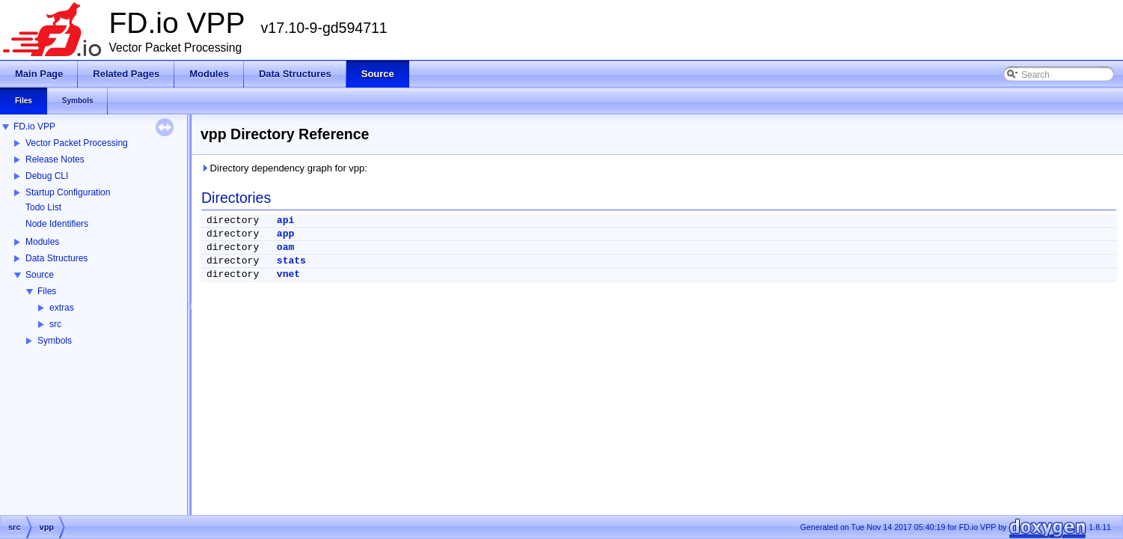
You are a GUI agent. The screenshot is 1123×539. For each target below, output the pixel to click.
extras (61, 307)
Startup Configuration (67, 192)
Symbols (54, 340)
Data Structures (56, 258)
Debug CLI (46, 176)
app (285, 234)
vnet (288, 274)
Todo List (43, 207)
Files (46, 291)
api (285, 220)
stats (291, 261)
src (55, 324)
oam (285, 247)
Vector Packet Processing (76, 143)
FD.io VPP (34, 126)
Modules (42, 242)
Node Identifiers (56, 224)
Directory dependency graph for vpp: (284, 168)
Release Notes (55, 159)
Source (39, 275)
